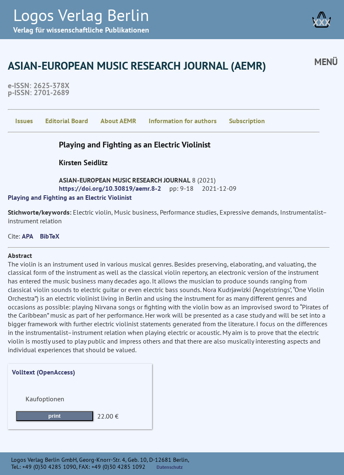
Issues (24, 121)
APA (27, 236)
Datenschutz (170, 467)
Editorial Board (66, 121)
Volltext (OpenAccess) (43, 372)
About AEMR (118, 121)
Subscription (247, 121)
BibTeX (49, 236)
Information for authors (183, 121)
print (54, 416)
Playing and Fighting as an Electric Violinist (70, 197)
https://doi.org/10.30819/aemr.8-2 (110, 188)
